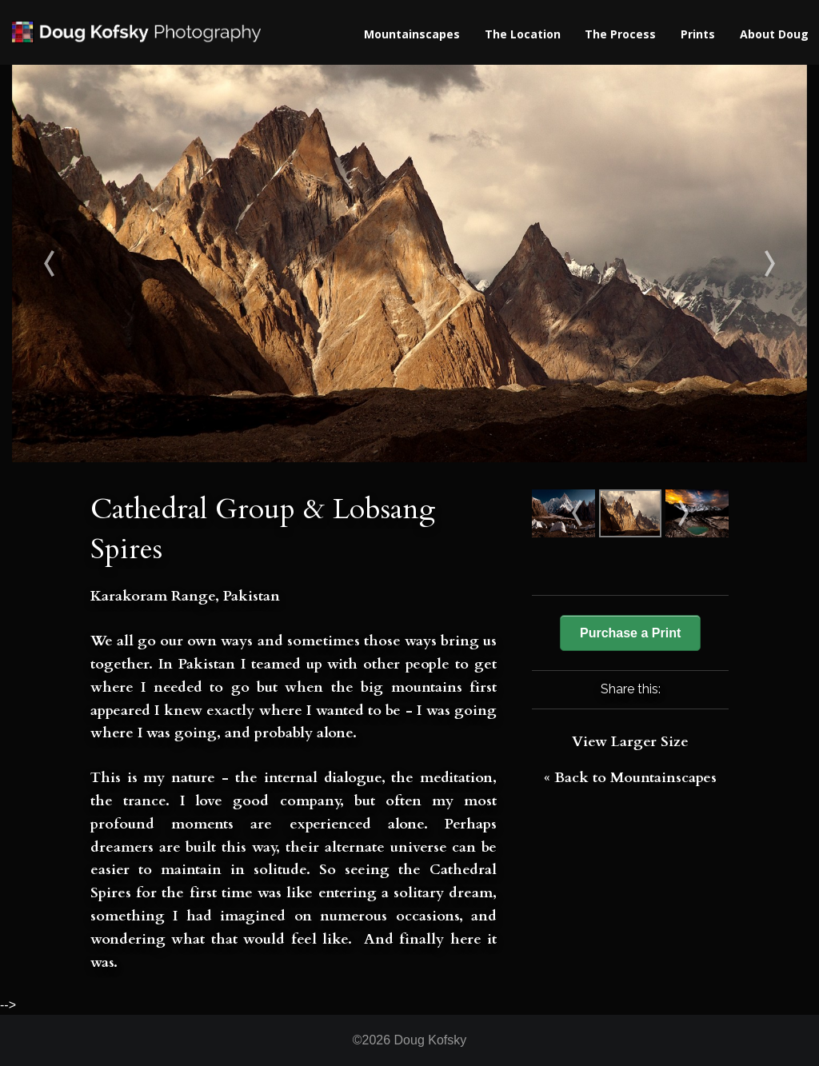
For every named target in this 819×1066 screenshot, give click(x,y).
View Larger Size (630, 742)
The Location (523, 34)
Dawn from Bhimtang (708, 263)
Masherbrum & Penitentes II (111, 263)
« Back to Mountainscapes (630, 778)
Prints (698, 34)
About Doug (774, 34)
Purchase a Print (630, 633)
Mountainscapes (412, 34)
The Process (620, 34)
